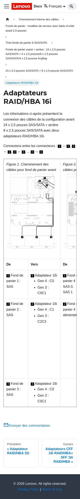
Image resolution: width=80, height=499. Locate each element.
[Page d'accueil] (7, 19)
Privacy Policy (28, 489)
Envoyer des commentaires (26, 425)
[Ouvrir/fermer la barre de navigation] (6, 6)
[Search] (72, 6)
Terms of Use (52, 489)
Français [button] (53, 6)
